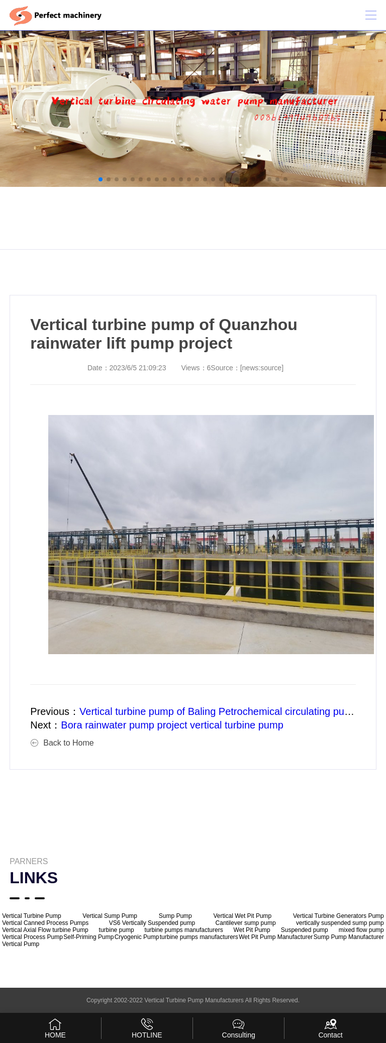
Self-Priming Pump (88, 937)
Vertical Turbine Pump (31, 915)
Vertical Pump (20, 944)
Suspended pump (304, 929)
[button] (101, 179)
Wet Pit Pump (252, 929)
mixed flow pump (361, 929)
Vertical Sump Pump (109, 915)
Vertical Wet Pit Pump (242, 915)
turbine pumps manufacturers (184, 929)
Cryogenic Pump (137, 937)
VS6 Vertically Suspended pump (152, 922)
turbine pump (116, 929)
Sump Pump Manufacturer (349, 937)
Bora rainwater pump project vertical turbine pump (172, 725)
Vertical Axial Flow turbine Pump (45, 929)
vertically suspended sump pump (340, 922)
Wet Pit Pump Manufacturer (276, 937)
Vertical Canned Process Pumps (45, 922)
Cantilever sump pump (246, 922)
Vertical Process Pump (32, 937)
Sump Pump (175, 915)
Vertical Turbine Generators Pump (338, 915)
